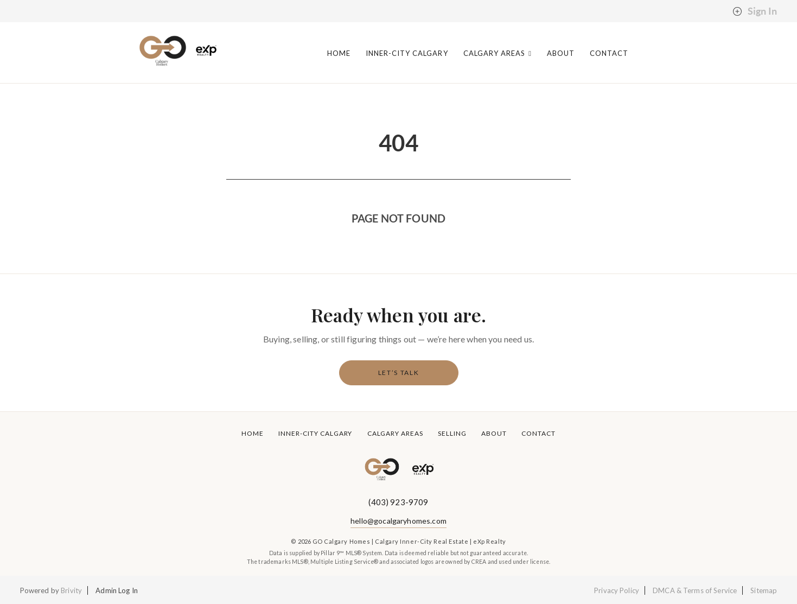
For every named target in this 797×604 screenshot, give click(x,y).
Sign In (754, 11)
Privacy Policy (616, 590)
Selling (452, 433)
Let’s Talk (398, 372)
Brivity (71, 590)
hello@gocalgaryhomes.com (398, 520)
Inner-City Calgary (407, 53)
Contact (609, 53)
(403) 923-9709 (398, 502)
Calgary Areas (497, 53)
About (561, 53)
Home (338, 53)
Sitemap (763, 590)
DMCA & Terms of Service (695, 590)
